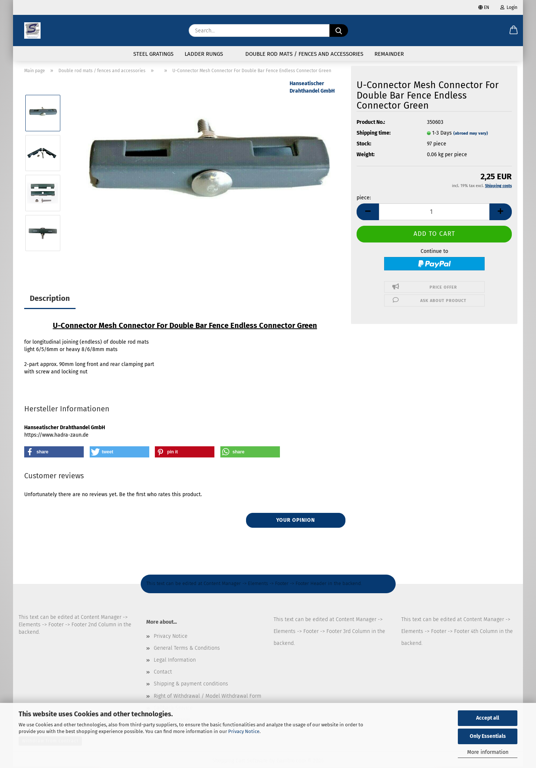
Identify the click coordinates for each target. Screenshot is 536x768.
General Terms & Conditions (187, 649)
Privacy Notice (243, 731)
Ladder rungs (204, 54)
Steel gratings (153, 54)
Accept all (487, 718)
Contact (163, 673)
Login (508, 7)
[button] (513, 30)
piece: (364, 199)
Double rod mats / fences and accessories (304, 54)
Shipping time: (373, 134)
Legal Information (175, 661)
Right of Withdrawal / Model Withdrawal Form (207, 697)
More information (487, 752)
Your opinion (295, 521)
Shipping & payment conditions (191, 685)
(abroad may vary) (470, 134)
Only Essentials (488, 736)
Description (50, 299)
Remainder (389, 54)
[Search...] (338, 30)
